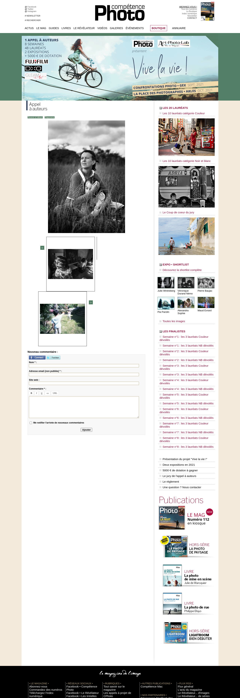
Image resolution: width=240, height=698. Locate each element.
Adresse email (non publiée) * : (45, 284)
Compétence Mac (148, 609)
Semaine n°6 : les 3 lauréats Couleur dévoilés (184, 363)
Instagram (33, 11)
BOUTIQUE (159, 28)
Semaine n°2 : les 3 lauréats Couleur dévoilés (184, 334)
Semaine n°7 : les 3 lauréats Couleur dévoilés (184, 370)
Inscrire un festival (186, 640)
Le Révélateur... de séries (189, 618)
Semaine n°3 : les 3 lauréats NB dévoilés (181, 345)
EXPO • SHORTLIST (186, 260)
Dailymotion (71, 635)
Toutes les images (170, 312)
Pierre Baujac (204, 285)
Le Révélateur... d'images (189, 615)
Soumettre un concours (188, 643)
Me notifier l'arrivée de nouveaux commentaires (58, 336)
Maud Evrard (204, 304)
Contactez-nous (36, 621)
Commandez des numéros (41, 612)
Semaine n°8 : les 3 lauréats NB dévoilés (181, 381)
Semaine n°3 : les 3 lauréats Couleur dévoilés (184, 341)
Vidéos (102, 28)
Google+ (70, 621)
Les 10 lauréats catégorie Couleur (178, 113)
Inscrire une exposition (188, 637)
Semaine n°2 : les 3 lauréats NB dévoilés (181, 338)
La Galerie (108, 618)
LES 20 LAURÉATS (185, 108)
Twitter (31, 9)
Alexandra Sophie (186, 304)
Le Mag (41, 28)
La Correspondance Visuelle (116, 623)
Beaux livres (183, 623)
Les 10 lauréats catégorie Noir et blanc (180, 159)
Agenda (107, 626)
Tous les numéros (189, 9)
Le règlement (169, 407)
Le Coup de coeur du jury (174, 208)
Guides (54, 28)
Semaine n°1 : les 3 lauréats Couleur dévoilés (184, 327)
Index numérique (189, 13)
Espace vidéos (110, 632)
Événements (135, 28)
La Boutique (191, 11)
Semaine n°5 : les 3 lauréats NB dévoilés (181, 359)
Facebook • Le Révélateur (77, 612)
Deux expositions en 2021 (176, 395)
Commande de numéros (188, 654)
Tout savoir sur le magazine (116, 609)
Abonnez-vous (35, 609)
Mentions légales (36, 623)
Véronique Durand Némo (185, 286)
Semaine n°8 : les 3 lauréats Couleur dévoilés (184, 377)
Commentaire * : (37, 302)
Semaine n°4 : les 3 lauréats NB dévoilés (181, 352)
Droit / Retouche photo (188, 663)
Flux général (183, 609)
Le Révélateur (84, 28)
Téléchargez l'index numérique (42, 615)
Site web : (34, 293)
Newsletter (192, 16)
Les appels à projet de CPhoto (117, 612)
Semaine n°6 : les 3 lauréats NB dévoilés (181, 366)
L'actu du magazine (186, 612)
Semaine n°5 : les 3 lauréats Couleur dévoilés (184, 356)
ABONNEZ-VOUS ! (188, 7)
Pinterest (70, 626)
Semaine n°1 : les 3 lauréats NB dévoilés (181, 331)
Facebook (33, 7)
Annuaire (179, 28)
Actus (29, 28)
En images (108, 615)
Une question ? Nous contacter (179, 411)
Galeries (116, 28)
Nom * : (33, 276)
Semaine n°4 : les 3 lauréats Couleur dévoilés (184, 348)
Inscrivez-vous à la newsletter (42, 618)
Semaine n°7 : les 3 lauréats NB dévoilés (181, 373)
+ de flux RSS (184, 629)
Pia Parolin (163, 306)
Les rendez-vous (185, 621)
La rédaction (183, 660)
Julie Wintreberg (166, 285)
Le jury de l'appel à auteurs (177, 403)
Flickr (68, 629)
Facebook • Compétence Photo (80, 609)
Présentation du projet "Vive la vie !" (182, 391)
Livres (66, 28)
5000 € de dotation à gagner (178, 399)
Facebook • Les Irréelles (77, 615)
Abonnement (183, 657)
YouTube (70, 632)
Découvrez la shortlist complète (177, 265)
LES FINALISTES (183, 322)
